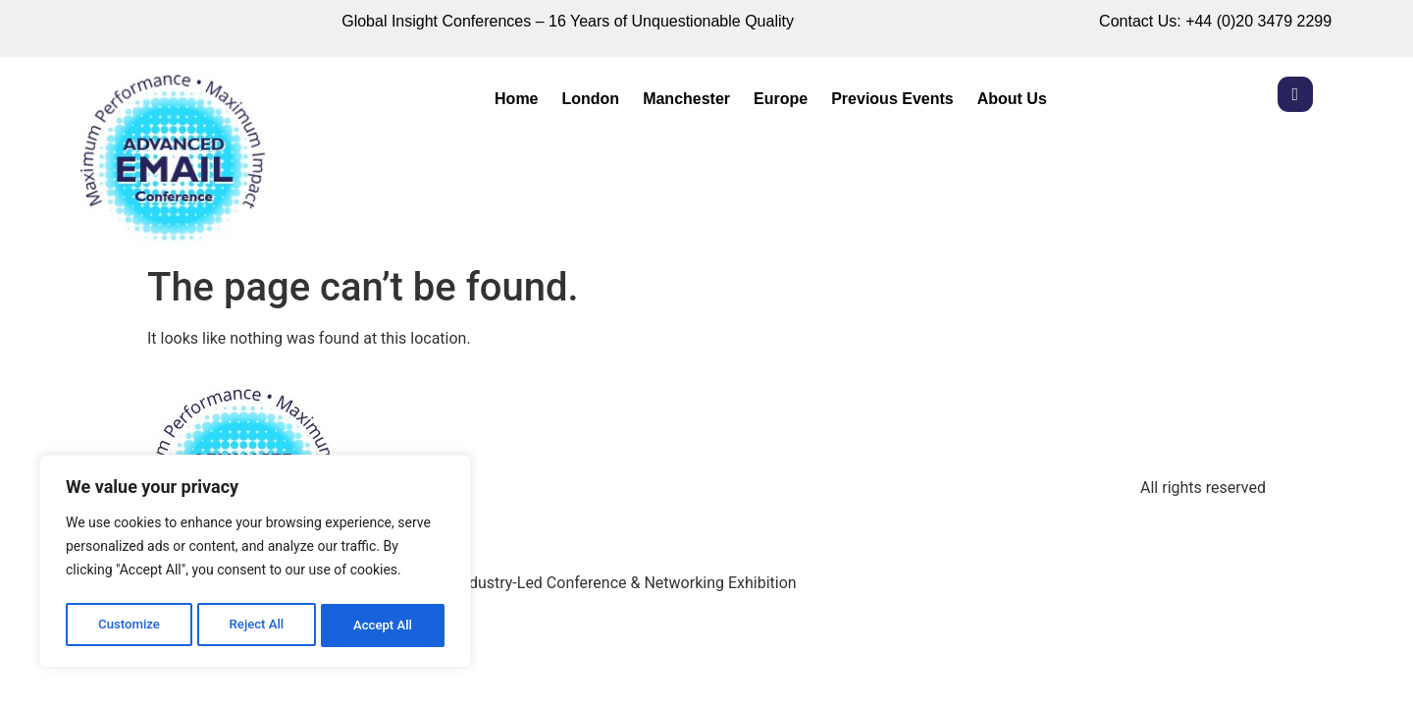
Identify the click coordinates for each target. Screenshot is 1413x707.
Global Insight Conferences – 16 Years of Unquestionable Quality (567, 21)
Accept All (383, 625)
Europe (781, 98)
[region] (255, 565)
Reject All (257, 625)
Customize (128, 625)
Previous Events (892, 98)
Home (516, 98)
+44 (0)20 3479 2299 (1258, 21)
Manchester (686, 98)
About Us (1012, 98)
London (591, 98)
